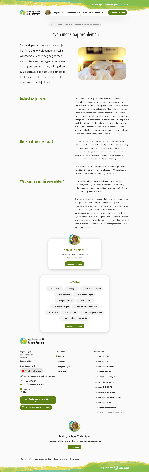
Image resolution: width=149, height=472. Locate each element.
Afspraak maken (117, 12)
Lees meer (74, 447)
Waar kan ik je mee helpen (69, 24)
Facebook (25, 388)
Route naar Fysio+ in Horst (36, 407)
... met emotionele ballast (85, 306)
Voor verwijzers (111, 4)
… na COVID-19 (85, 300)
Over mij (62, 356)
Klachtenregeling (60, 458)
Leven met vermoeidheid (105, 366)
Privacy (24, 458)
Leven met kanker (102, 356)
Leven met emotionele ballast (107, 397)
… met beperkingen (84, 294)
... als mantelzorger (60, 306)
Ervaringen (74, 458)
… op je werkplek (65, 300)
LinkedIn (25, 391)
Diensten (62, 361)
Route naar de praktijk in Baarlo (38, 400)
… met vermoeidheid (91, 288)
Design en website (114, 467)
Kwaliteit (62, 371)
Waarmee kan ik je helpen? (80, 12)
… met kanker (54, 288)
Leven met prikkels (103, 402)
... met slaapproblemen (91, 312)
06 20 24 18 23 (28, 380)
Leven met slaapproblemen (106, 407)
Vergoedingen (64, 366)
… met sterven (63, 294)
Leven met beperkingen (104, 376)
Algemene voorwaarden (40, 458)
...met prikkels (69, 312)
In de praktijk (96, 4)
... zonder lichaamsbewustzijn (74, 318)
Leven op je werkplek (104, 381)
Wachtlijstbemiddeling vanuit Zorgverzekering (37, 376)
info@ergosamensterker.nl (32, 383)
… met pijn (72, 288)
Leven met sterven (102, 371)
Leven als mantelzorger (104, 392)
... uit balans (52, 312)
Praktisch (100, 12)
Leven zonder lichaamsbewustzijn (109, 412)
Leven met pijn (101, 361)
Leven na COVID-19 (103, 386)
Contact (124, 4)
